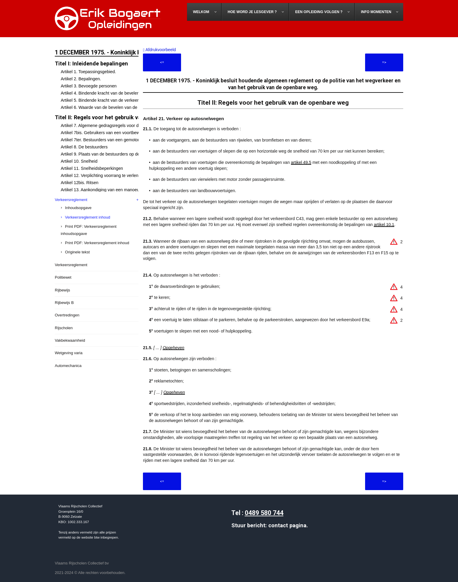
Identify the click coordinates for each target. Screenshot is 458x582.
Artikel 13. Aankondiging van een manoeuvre (103, 189)
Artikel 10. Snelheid (79, 161)
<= (162, 62)
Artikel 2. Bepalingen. (81, 78)
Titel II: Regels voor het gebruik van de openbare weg (122, 117)
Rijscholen (64, 328)
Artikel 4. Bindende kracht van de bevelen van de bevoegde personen (126, 93)
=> (384, 62)
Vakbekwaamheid (70, 340)
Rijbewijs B (64, 302)
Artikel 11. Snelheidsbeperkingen (92, 168)
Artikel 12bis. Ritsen (79, 182)
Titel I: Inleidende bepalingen (91, 63)
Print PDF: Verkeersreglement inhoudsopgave (88, 230)
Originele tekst (77, 252)
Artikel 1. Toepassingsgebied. (88, 71)
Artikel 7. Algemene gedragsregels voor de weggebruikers (115, 125)
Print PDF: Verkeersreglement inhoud (97, 243)
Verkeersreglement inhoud (87, 217)
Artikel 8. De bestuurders (84, 147)
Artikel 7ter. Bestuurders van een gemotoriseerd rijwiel (112, 139)
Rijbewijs (62, 290)
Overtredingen (67, 315)
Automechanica (68, 365)
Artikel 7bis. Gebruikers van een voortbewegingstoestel (113, 132)
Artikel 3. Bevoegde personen (89, 86)
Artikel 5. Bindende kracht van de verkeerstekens (107, 100)
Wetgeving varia (68, 353)
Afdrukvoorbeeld (159, 49)
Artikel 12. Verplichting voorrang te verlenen (102, 175)
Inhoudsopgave (78, 207)
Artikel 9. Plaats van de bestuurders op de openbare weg (114, 154)
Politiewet (63, 277)
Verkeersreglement (71, 199)
